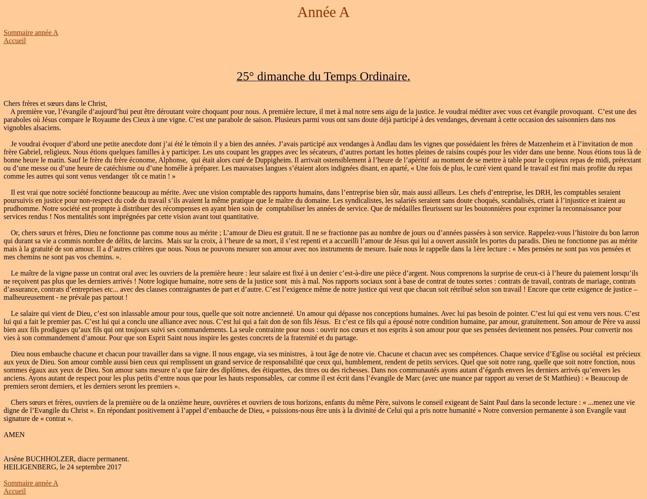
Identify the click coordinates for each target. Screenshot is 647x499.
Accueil (15, 40)
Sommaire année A (31, 32)
